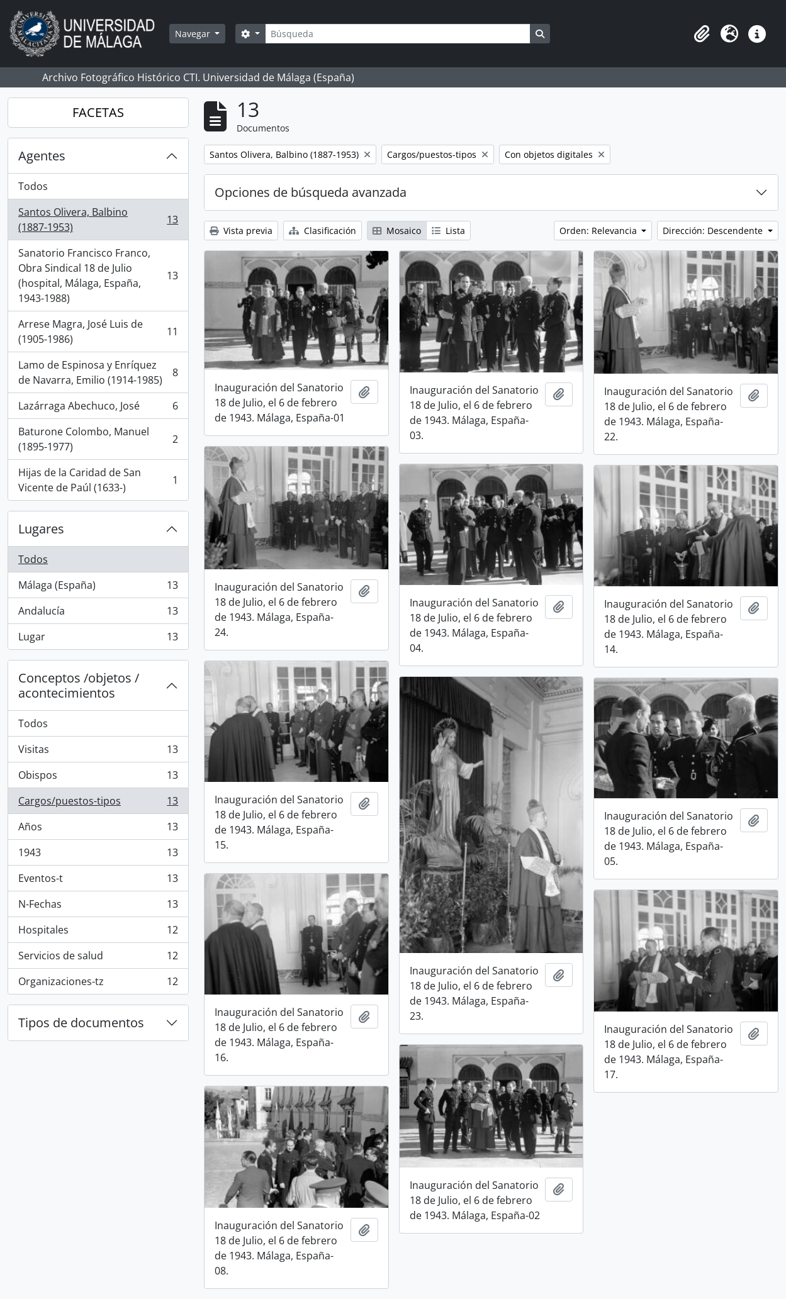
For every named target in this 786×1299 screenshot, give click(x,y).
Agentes (41, 155)
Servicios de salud (98, 958)
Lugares (41, 528)
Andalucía (98, 613)
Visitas (98, 752)
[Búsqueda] (398, 33)
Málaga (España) (98, 587)
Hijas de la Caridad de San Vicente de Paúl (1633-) (98, 480)
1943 (98, 855)
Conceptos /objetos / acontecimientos (78, 685)
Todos (33, 186)
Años (98, 829)
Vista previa (241, 231)
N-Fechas (98, 906)
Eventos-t (98, 881)
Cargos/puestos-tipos (98, 803)
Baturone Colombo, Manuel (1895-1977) (98, 439)
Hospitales (98, 932)
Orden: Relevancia (599, 231)
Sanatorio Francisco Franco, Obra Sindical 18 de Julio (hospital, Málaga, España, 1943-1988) (98, 275)
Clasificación (322, 231)
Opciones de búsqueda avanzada (311, 192)
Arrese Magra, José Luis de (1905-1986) (98, 331)
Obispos (98, 777)
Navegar (194, 34)
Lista (448, 231)
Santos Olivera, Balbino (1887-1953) (98, 219)
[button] (702, 34)
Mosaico (397, 231)
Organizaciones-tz (98, 984)
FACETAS (98, 112)
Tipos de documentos (81, 1022)
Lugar (98, 639)
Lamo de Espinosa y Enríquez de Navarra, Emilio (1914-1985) (98, 372)
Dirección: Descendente (714, 231)
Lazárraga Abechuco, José (98, 408)
